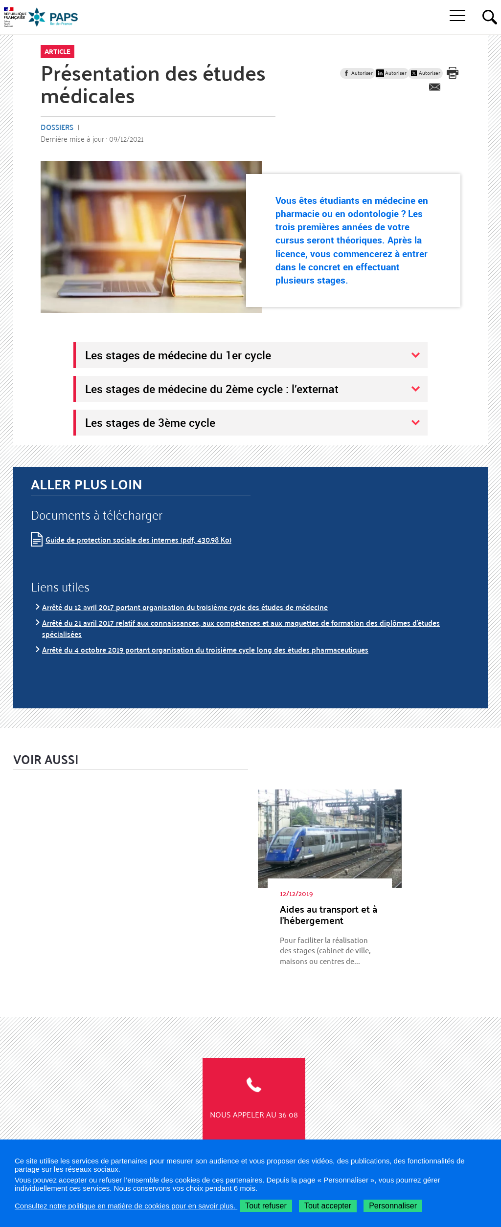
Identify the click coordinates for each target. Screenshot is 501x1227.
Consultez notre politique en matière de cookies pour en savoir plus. (126, 1206)
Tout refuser (265, 1206)
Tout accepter (327, 1206)
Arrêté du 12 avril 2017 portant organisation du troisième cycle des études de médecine (185, 607)
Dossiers (57, 126)
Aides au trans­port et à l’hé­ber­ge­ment (328, 914)
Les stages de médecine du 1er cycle (178, 355)
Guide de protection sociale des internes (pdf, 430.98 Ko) (138, 539)
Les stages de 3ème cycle (150, 422)
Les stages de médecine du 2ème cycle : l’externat (212, 388)
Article (57, 51)
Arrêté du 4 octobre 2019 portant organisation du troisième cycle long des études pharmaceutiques (205, 649)
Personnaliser (393, 1206)
